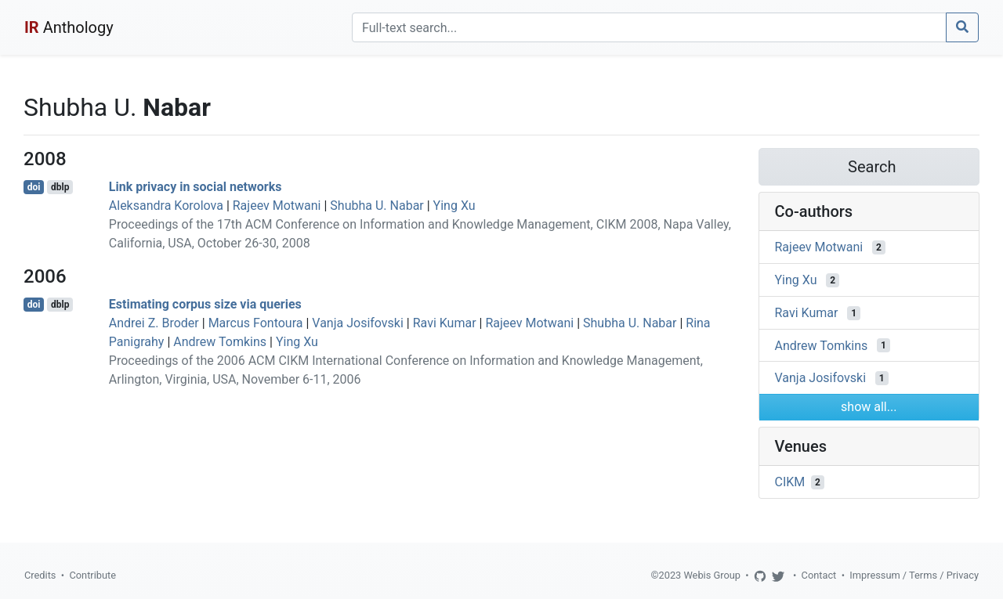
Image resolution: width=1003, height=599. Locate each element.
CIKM (790, 482)
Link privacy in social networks (195, 186)
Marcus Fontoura (255, 323)
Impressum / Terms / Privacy (914, 575)
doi (34, 187)
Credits (40, 575)
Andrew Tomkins (219, 341)
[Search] (649, 27)
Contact (819, 575)
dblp (60, 187)
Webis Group (711, 575)
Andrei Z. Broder (154, 323)
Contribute (92, 575)
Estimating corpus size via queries (205, 304)
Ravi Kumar (444, 323)
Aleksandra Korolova (166, 205)
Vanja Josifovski (358, 323)
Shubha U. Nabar (376, 205)
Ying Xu (454, 205)
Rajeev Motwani (277, 205)
